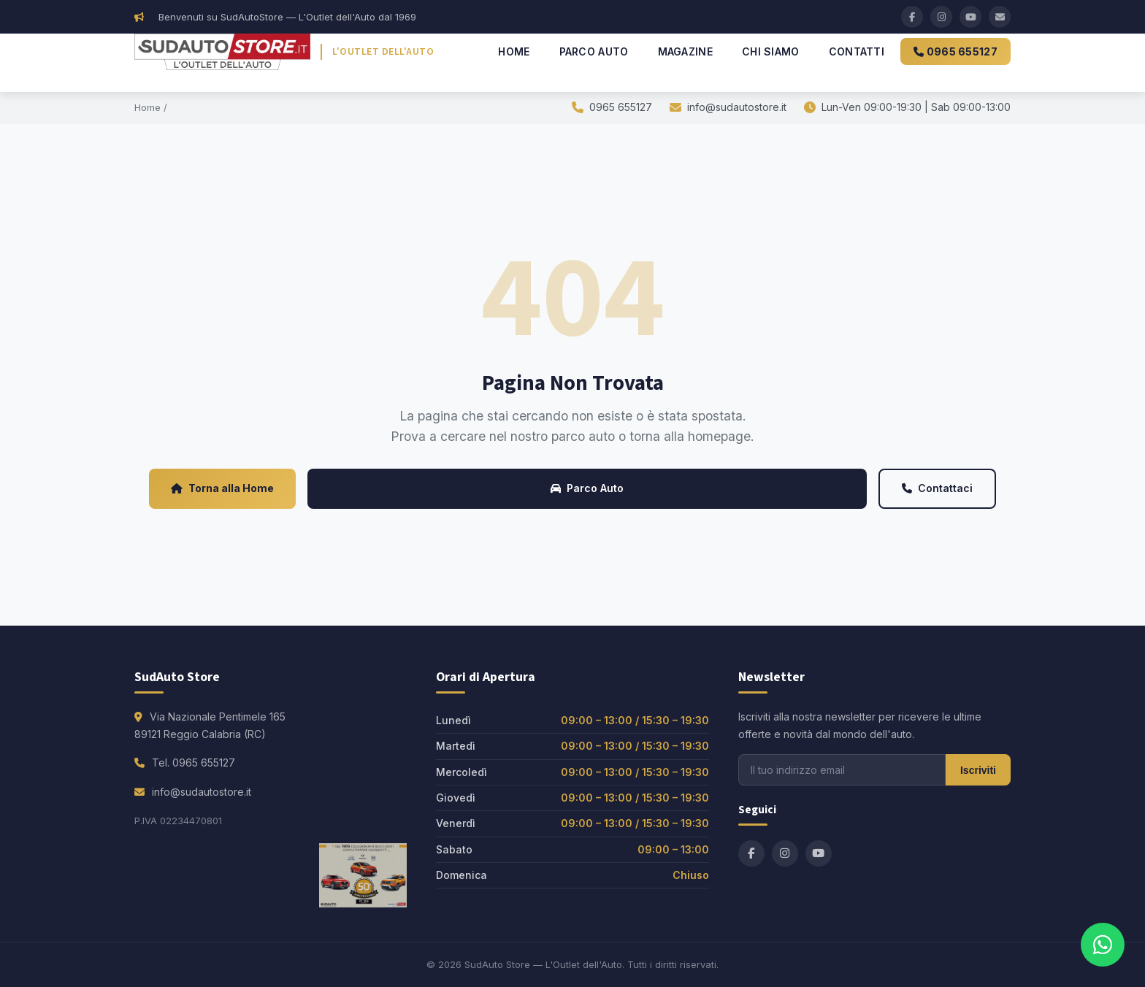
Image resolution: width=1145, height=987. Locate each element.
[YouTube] (970, 17)
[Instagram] (941, 17)
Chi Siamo (771, 51)
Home (513, 51)
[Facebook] (912, 17)
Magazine (685, 51)
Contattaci (937, 488)
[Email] (1000, 17)
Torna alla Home (222, 488)
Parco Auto (594, 51)
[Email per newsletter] (842, 770)
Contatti (856, 51)
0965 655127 (955, 51)
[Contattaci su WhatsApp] (1103, 945)
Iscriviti (978, 770)
